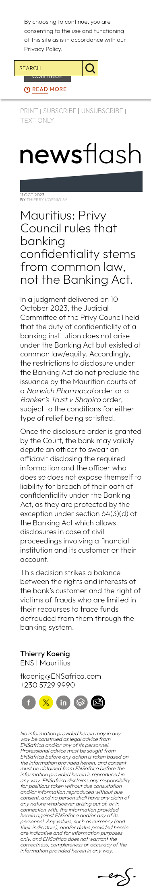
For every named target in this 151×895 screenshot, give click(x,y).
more (49, 89)
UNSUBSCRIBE (102, 111)
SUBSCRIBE (60, 111)
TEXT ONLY (37, 120)
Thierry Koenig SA (47, 199)
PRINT (29, 111)
